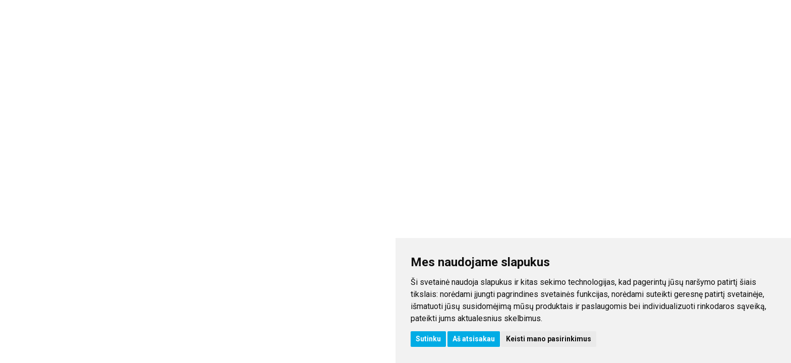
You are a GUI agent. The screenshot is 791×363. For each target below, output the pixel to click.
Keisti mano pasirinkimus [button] (548, 339)
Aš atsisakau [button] (474, 339)
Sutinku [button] (428, 339)
